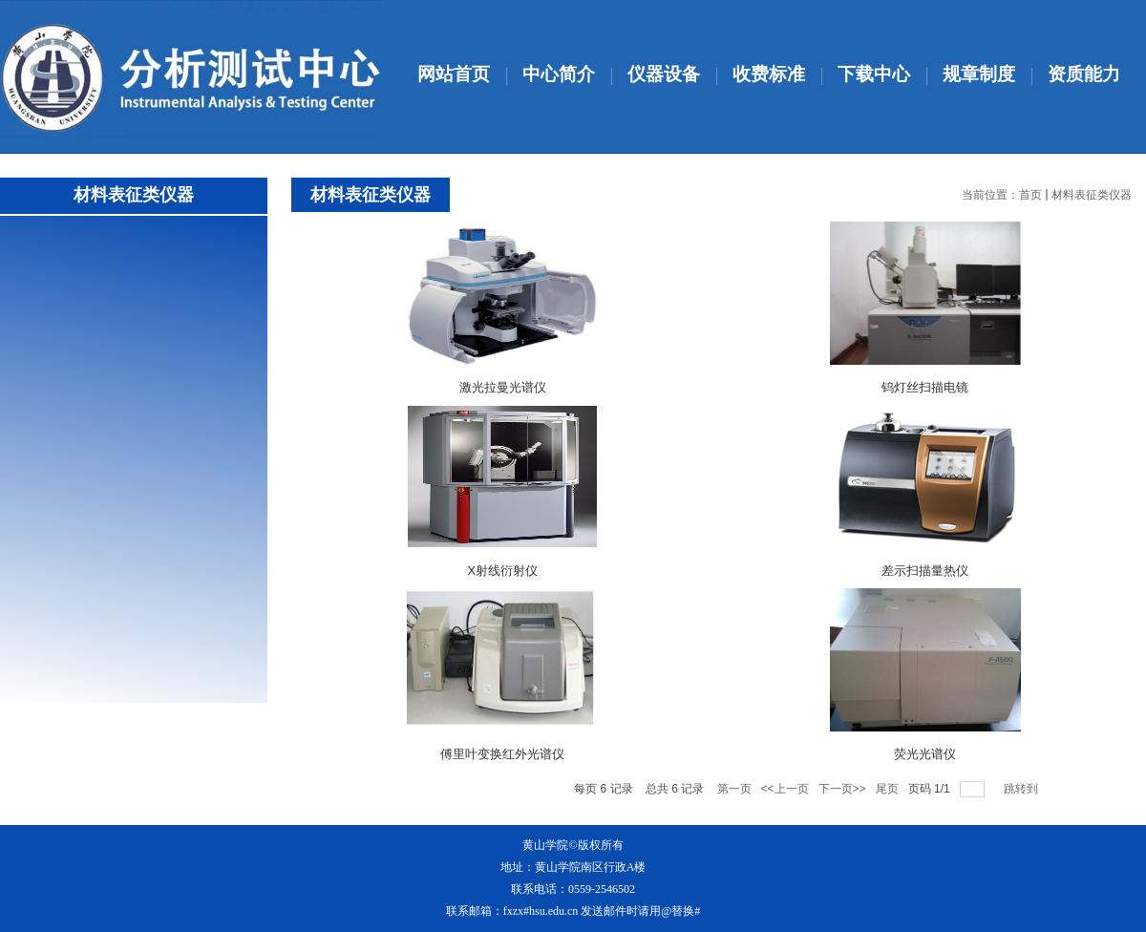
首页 (1030, 194)
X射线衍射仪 (502, 570)
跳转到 (1022, 788)
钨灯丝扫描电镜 (924, 387)
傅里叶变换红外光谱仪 (502, 754)
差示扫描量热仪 (924, 570)
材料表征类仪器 (1091, 194)
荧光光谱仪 (925, 754)
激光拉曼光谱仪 (502, 387)
